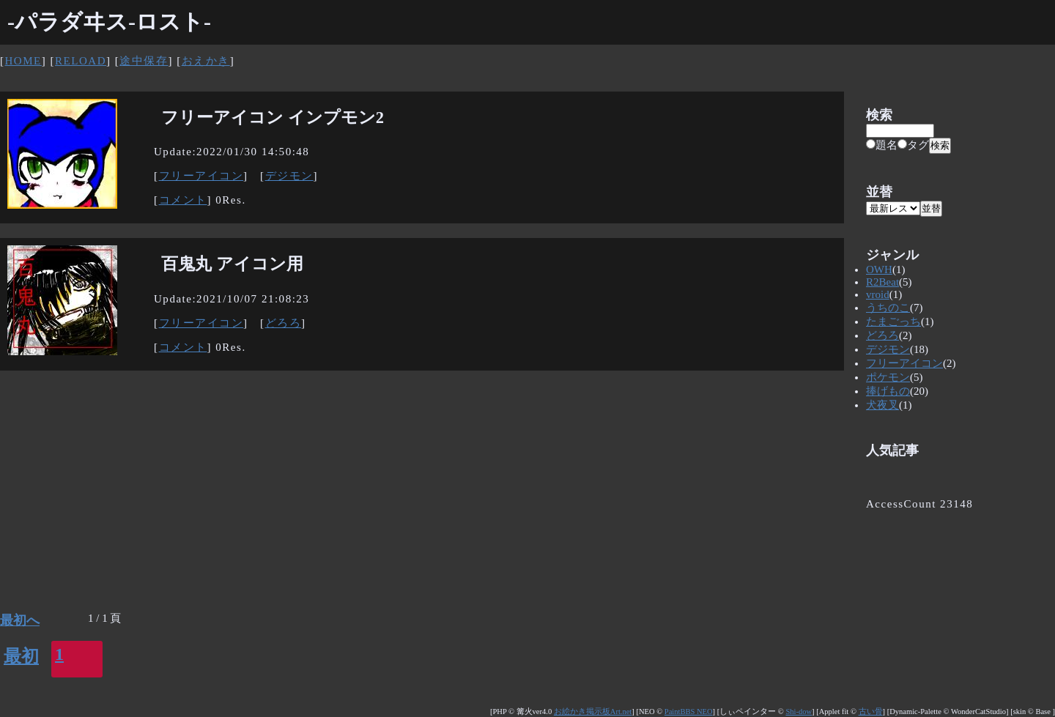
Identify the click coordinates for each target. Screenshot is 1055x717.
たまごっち (893, 321)
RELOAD (80, 61)
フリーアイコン (201, 176)
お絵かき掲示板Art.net (593, 711)
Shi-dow (798, 711)
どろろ (283, 323)
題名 (881, 145)
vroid (877, 294)
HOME (23, 61)
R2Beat (882, 282)
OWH (879, 269)
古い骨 (871, 711)
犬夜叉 (882, 405)
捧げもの (888, 391)
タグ (913, 145)
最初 (21, 656)
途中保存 (143, 61)
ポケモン (888, 377)
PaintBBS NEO (689, 711)
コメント (183, 200)
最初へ (20, 620)
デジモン (289, 176)
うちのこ (888, 307)
